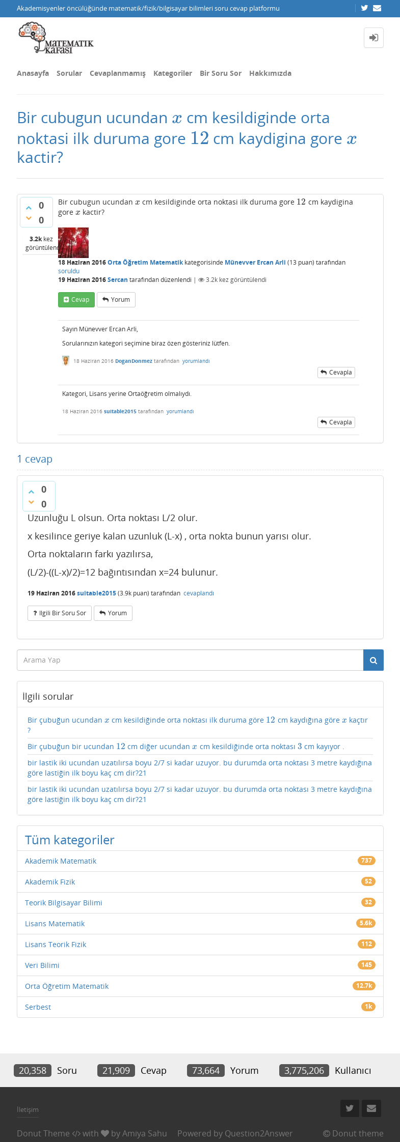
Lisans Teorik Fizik (55, 944)
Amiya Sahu (144, 1133)
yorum (120, 299)
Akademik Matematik (60, 861)
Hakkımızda (270, 73)
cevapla (340, 372)
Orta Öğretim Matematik (145, 262)
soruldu (68, 271)
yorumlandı (196, 360)
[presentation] (177, 117)
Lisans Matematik (55, 923)
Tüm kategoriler (70, 839)
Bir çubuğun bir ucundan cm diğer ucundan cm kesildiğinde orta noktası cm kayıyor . (186, 746)
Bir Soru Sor (221, 73)
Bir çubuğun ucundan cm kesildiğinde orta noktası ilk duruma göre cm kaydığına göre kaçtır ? (198, 725)
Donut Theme (43, 1133)
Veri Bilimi (42, 965)
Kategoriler (172, 73)
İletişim (28, 1109)
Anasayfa (33, 73)
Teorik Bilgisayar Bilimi (63, 902)
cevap (80, 299)
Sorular (69, 73)
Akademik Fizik (50, 882)
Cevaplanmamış (118, 73)
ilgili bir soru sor (62, 613)
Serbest (38, 1007)
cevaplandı (198, 593)
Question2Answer (259, 1133)
